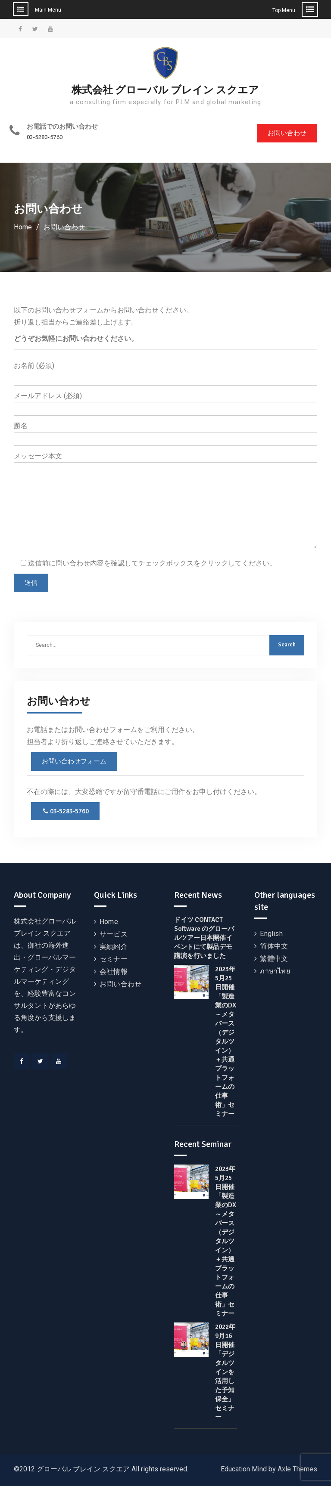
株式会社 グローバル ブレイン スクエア (165, 89)
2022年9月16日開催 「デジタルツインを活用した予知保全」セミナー (225, 1372)
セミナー (114, 959)
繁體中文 (274, 959)
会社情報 (114, 971)
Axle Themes (297, 1469)
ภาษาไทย (275, 971)
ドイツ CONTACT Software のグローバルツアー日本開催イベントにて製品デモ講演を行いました (204, 938)
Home (109, 922)
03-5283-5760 (45, 137)
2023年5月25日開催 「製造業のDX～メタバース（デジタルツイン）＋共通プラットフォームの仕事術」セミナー (225, 1041)
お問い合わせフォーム (74, 761)
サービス (114, 934)
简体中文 (274, 946)
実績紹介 (114, 946)
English (271, 934)
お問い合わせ (287, 133)
